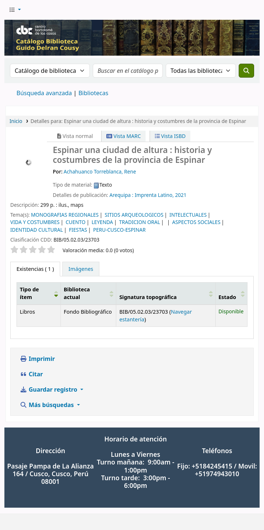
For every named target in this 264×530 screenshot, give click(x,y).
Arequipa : (121, 194)
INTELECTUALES (188, 214)
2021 (180, 194)
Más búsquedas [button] (48, 405)
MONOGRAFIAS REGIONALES (65, 214)
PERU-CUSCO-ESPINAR (119, 229)
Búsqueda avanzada (44, 93)
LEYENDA (102, 222)
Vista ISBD (170, 135)
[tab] (80, 269)
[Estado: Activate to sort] (231, 293)
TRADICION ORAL (139, 222)
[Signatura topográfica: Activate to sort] (165, 293)
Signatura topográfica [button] (148, 297)
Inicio (16, 120)
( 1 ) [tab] (35, 268)
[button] (15, 10)
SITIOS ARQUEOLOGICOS (134, 214)
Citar (31, 374)
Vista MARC (123, 135)
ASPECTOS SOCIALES (196, 222)
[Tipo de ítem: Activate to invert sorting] (39, 293)
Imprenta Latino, (154, 194)
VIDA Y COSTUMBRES (34, 222)
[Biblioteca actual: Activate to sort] (88, 293)
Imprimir (37, 359)
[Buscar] (246, 71)
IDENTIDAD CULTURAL (36, 229)
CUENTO (75, 222)
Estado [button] (227, 297)
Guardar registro (49, 389)
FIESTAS (78, 229)
